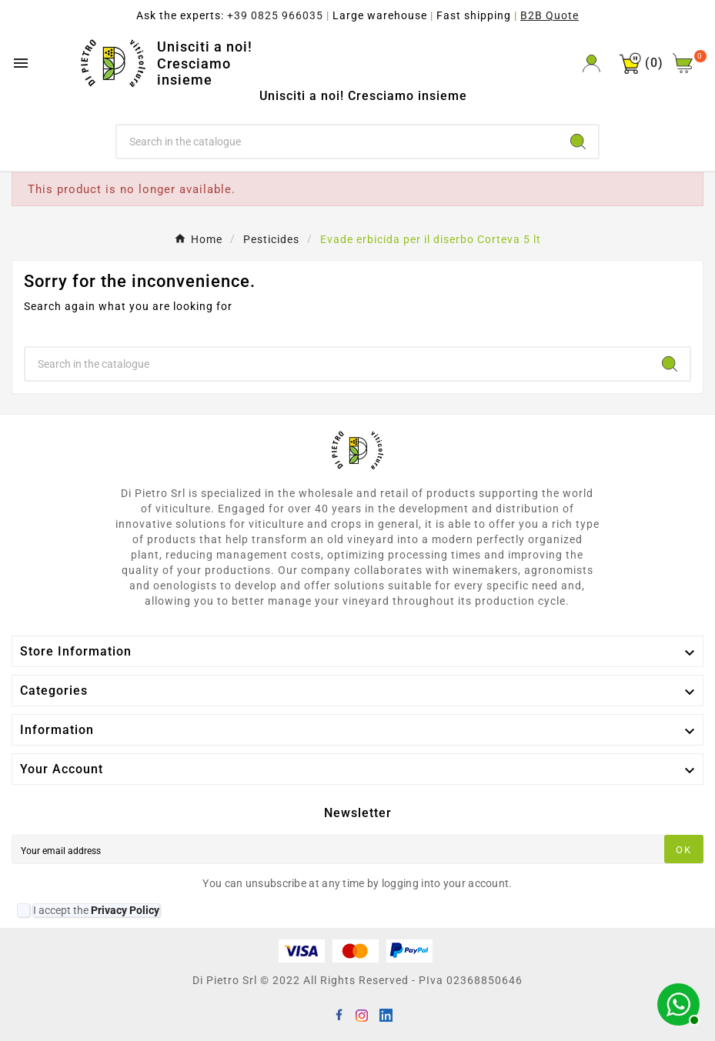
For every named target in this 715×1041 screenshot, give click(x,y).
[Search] (337, 141)
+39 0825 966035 (275, 15)
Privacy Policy (125, 910)
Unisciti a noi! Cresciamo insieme (204, 63)
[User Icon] (591, 63)
